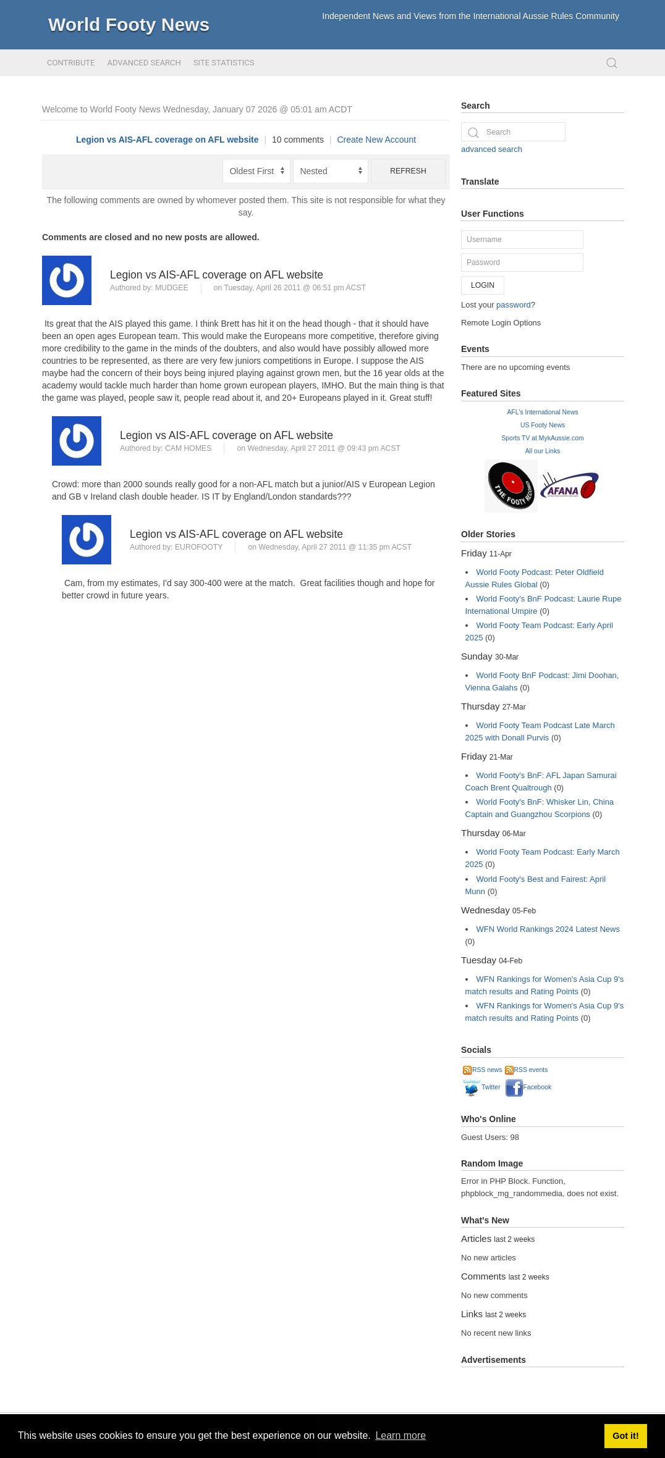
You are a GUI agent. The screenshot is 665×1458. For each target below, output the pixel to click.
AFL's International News (542, 412)
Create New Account (376, 140)
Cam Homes (188, 448)
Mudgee (171, 287)
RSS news (482, 1069)
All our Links (543, 451)
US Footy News (542, 425)
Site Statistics (224, 62)
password (513, 304)
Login (482, 285)
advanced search (491, 149)
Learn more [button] (400, 1435)
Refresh (408, 171)
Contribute (71, 62)
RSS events (526, 1069)
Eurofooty (199, 547)
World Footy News (129, 24)
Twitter (482, 1087)
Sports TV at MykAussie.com (542, 438)
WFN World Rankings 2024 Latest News (548, 929)
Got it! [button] (625, 1436)
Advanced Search (143, 62)
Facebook (528, 1087)
